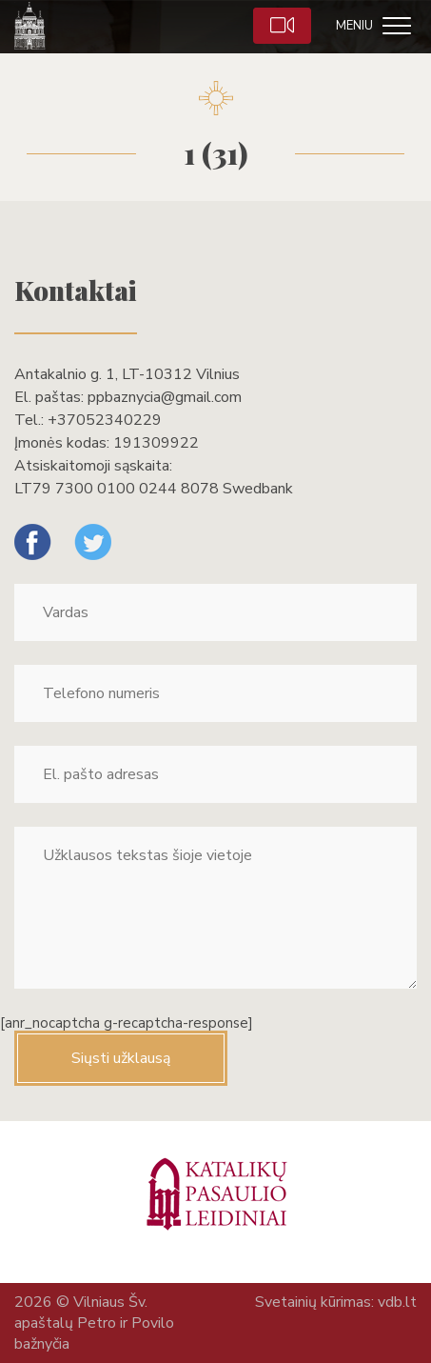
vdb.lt (397, 1302)
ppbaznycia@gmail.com (165, 397)
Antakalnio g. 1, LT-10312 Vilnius (127, 374)
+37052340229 (105, 420)
